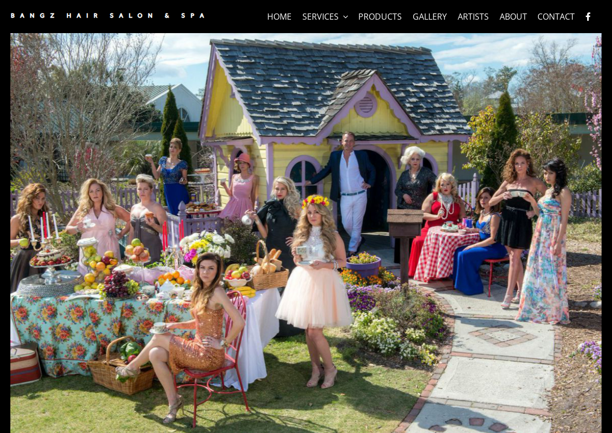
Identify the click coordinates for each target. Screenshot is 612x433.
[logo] (107, 16)
